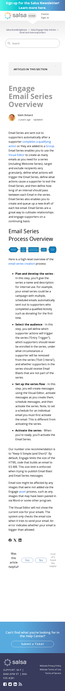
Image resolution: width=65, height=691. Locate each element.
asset (22, 491)
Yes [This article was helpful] (27, 560)
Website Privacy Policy (50, 665)
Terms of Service (53, 673)
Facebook (5, 684)
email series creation (22, 263)
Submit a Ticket (32, 644)
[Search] (32, 43)
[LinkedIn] (19, 540)
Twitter (10, 684)
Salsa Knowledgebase (16, 29)
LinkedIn (15, 684)
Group (50, 146)
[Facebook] (10, 540)
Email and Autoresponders (33, 32)
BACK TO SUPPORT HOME (32, 15)
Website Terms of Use (50, 669)
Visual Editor (17, 155)
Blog (20, 684)
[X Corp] (15, 540)
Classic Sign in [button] (45, 15)
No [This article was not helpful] (41, 560)
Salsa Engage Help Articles (43, 29)
